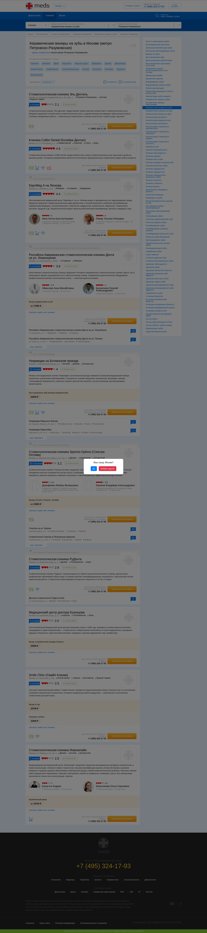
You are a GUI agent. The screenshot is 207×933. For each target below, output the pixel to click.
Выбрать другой (107, 469)
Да (94, 469)
